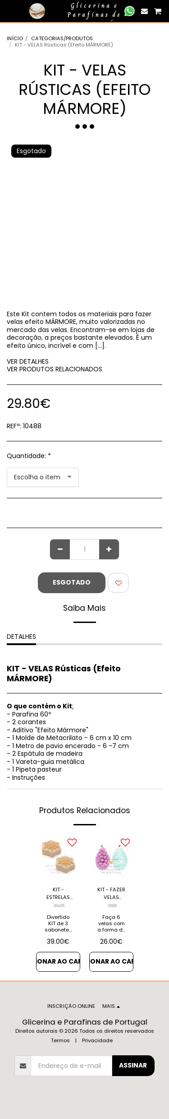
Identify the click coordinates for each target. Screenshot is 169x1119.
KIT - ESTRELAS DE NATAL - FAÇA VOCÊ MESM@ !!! (58, 893)
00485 (59, 905)
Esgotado (72, 582)
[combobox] (43, 477)
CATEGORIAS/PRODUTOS (62, 38)
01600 (112, 905)
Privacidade (97, 1040)
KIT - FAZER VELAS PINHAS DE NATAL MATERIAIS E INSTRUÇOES (111, 893)
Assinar (133, 1065)
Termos (60, 1040)
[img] (58, 856)
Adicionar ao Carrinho (58, 961)
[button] (10, 10)
